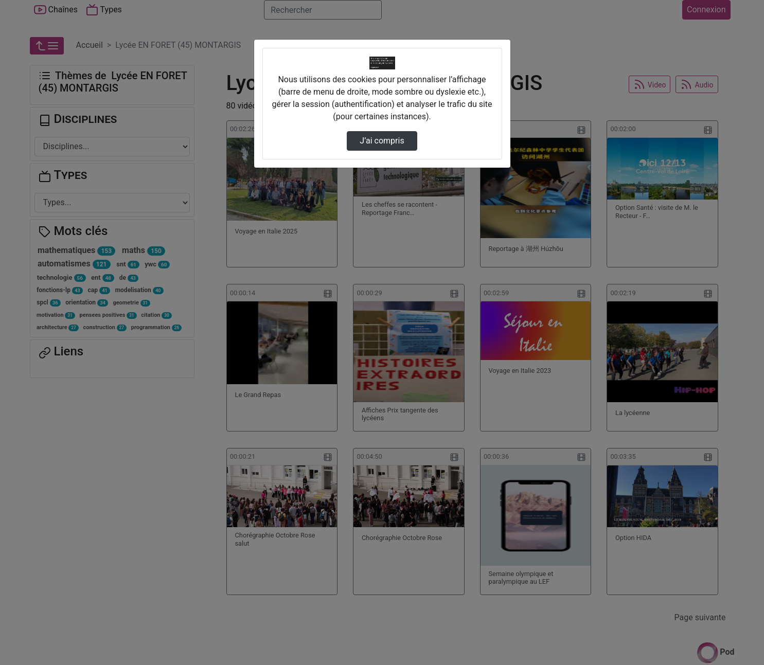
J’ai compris (382, 141)
